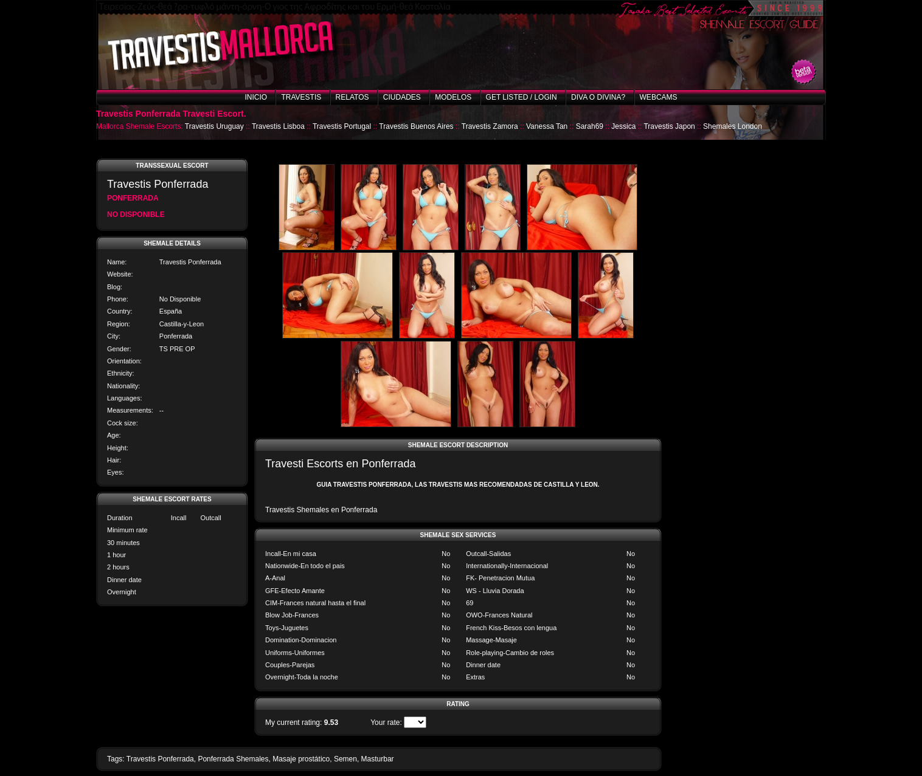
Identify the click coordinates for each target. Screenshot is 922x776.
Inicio (255, 97)
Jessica (623, 126)
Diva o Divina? (598, 97)
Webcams (659, 97)
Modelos (453, 97)
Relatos (352, 97)
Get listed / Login (521, 97)
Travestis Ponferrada (160, 759)
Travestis (301, 97)
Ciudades (402, 97)
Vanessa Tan (546, 126)
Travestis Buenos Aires (416, 126)
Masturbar (377, 759)
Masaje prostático (301, 759)
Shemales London (732, 126)
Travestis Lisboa (278, 126)
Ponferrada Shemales (233, 759)
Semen (345, 759)
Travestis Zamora (490, 126)
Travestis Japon (669, 126)
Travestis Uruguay (214, 126)
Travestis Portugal (342, 126)
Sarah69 (589, 126)
